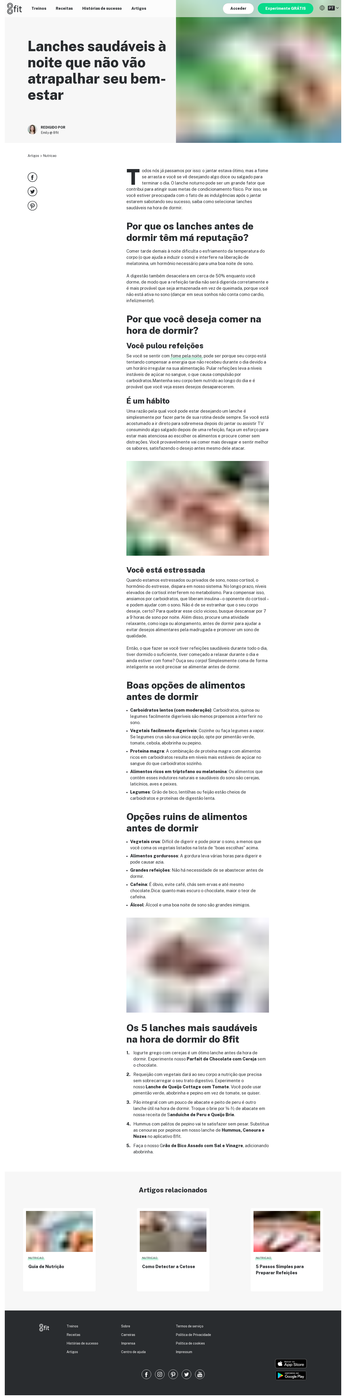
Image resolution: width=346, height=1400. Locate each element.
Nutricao (50, 156)
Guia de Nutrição (46, 1266)
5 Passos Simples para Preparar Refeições (280, 1269)
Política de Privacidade (193, 1335)
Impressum (184, 1352)
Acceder (238, 8)
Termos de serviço (189, 1326)
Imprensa (128, 1343)
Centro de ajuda (133, 1352)
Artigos (138, 8)
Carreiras (128, 1335)
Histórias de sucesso (102, 8)
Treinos (38, 8)
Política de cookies (190, 1343)
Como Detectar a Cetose (168, 1266)
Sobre (125, 1326)
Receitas (64, 8)
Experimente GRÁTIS (285, 8)
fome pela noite (186, 355)
